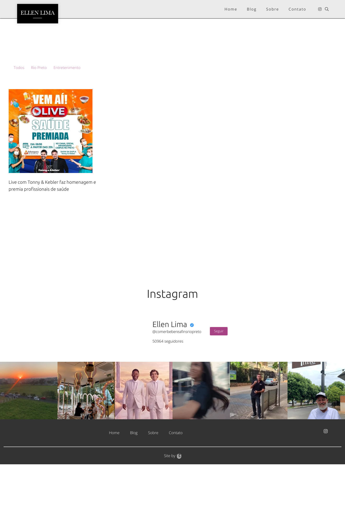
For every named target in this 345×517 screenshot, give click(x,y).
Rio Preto (39, 67)
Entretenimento (66, 67)
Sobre (153, 485)
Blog (134, 485)
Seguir (218, 383)
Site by (172, 508)
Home (114, 485)
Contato (176, 485)
